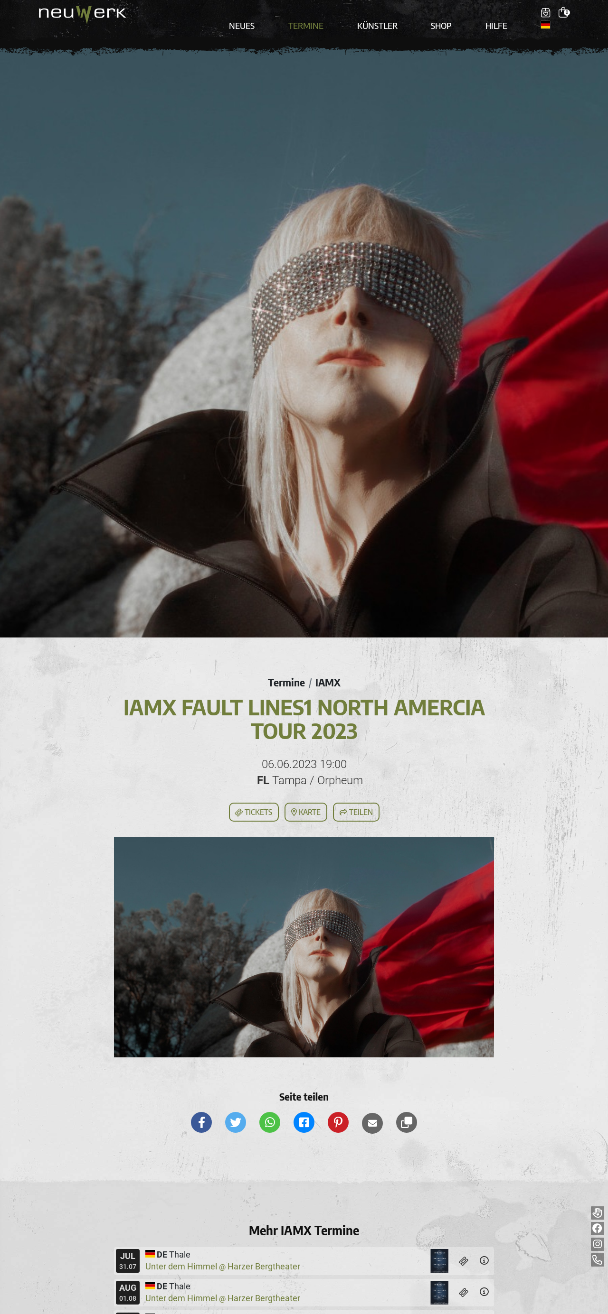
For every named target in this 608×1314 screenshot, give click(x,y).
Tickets (253, 797)
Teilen (356, 797)
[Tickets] (464, 1246)
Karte (306, 797)
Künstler (382, 15)
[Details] (484, 1246)
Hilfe (486, 15)
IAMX (329, 666)
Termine (320, 15)
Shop (438, 15)
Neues (264, 15)
